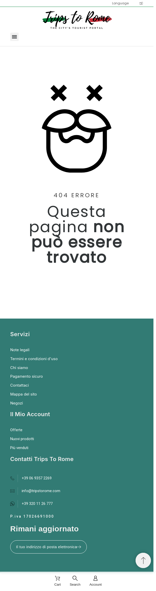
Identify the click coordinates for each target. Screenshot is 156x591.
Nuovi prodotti (22, 439)
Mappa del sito (23, 394)
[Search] (75, 581)
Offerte (16, 430)
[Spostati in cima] (143, 560)
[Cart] (57, 581)
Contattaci (19, 385)
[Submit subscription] (79, 547)
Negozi (16, 403)
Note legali (19, 349)
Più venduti (19, 447)
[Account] (95, 581)
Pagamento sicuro (26, 376)
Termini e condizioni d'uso (34, 358)
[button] (14, 37)
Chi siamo (19, 367)
